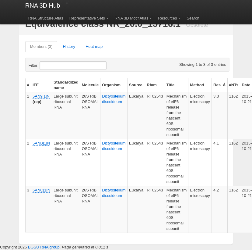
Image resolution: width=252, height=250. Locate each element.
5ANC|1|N (41, 190)
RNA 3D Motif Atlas (132, 18)
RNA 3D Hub (42, 5)
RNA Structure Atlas (45, 18)
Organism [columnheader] (111, 85)
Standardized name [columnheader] (66, 85)
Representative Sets (87, 18)
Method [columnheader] (197, 85)
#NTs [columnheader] (234, 85)
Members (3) (41, 46)
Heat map (94, 46)
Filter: (48, 65)
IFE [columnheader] (36, 85)
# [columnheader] (28, 85)
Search (193, 18)
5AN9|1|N (41, 96)
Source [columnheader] (135, 85)
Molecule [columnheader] (90, 85)
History (69, 46)
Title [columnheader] (170, 85)
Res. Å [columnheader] (219, 85)
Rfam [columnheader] (152, 85)
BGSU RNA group (44, 247)
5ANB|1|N (41, 143)
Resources (167, 18)
